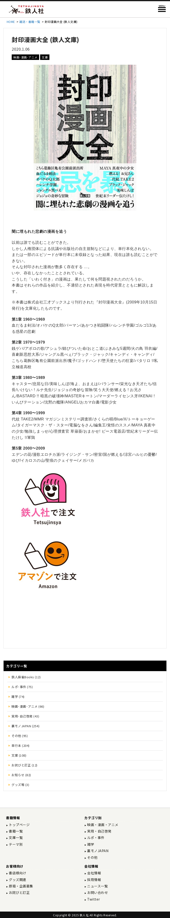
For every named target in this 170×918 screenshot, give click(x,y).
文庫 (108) (18, 755)
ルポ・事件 (95, 837)
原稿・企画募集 (20, 886)
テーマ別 (15, 844)
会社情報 (93, 872)
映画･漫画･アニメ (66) (27, 706)
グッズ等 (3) (20, 784)
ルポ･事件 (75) (22, 687)
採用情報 (93, 879)
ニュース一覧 (97, 886)
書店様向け (17, 872)
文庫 (45, 57)
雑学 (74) (18, 696)
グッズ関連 (17, 879)
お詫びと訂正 (19, 892)
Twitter (93, 899)
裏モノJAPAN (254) (25, 726)
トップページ (19, 824)
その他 (92, 857)
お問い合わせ (97, 892)
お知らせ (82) (21, 775)
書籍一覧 (15, 831)
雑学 (90, 844)
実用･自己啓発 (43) (25, 716)
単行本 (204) (20, 745)
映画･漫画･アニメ (25, 57)
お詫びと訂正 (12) (24, 765)
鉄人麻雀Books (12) (26, 677)
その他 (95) (19, 735)
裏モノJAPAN (97, 850)
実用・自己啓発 (99, 831)
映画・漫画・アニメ (102, 824)
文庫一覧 (15, 837)
